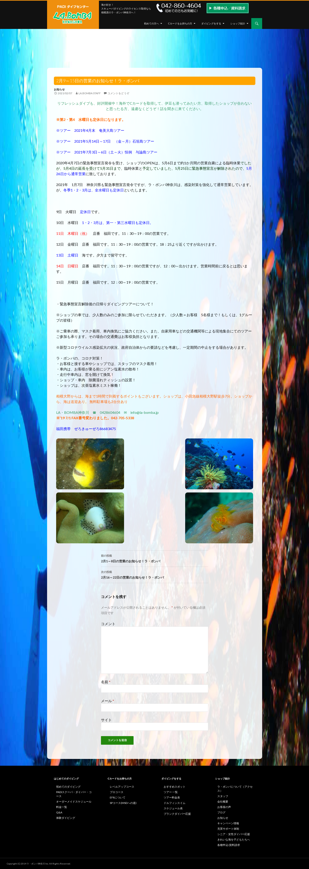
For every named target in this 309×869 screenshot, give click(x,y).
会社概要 (222, 801)
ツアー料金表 (172, 797)
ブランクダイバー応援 (177, 813)
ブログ (221, 812)
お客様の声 (224, 807)
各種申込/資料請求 (228, 845)
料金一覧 (61, 807)
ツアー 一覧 (171, 792)
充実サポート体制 (228, 828)
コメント (108, 624)
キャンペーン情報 (228, 823)
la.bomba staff (90, 93)
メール (107, 701)
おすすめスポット (174, 786)
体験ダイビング (65, 818)
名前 (105, 682)
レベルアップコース (122, 786)
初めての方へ (151, 23)
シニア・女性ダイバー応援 (233, 834)
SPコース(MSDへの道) (123, 803)
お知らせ (59, 89)
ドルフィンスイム (174, 803)
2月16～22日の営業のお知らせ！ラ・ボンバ (154, 574)
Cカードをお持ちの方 (180, 23)
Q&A (59, 812)
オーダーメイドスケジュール (73, 801)
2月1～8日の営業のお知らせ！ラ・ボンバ (154, 558)
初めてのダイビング (68, 786)
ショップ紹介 (237, 23)
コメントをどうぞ (118, 93)
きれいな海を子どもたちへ (233, 839)
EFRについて (117, 797)
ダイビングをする (211, 23)
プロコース (116, 792)
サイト (106, 720)
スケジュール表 (173, 808)
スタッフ (222, 796)
